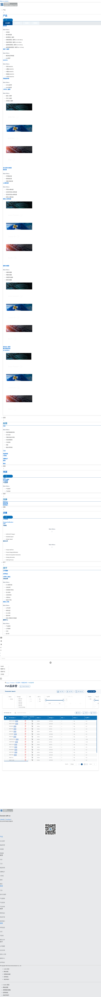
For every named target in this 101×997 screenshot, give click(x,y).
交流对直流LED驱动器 (11, 192)
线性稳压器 (9, 178)
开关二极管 (9, 98)
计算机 (5, 455)
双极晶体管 (6, 78)
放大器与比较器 (7, 168)
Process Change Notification (12, 552)
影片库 (7, 633)
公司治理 (8, 608)
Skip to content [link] (4, 1)
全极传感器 (9, 272)
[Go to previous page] (79, 764)
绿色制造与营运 (10, 590)
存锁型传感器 (9, 277)
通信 (4, 463)
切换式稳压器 (9, 181)
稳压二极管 (9, 95)
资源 (5, 472)
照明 (4, 460)
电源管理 (5, 453)
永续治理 (8, 587)
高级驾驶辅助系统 (10, 432)
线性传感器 (9, 280)
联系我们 (5, 505)
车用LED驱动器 (9, 189)
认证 (4, 523)
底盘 (7, 445)
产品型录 (8, 488)
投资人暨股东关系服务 (11, 618)
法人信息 (8, 613)
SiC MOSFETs (6, 350)
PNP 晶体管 (9, 87)
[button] (52, 29)
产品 (5, 16)
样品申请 (5, 503)
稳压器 (5, 169)
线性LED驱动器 (9, 197)
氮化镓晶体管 (6, 348)
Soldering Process (9, 560)
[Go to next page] (87, 764)
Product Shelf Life (9, 549)
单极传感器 (9, 275)
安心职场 (8, 592)
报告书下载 (8, 600)
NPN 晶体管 (9, 85)
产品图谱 (5, 481)
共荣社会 (8, 597)
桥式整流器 (9, 34)
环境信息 (5, 519)
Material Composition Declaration (13, 554)
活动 (7, 631)
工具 (4, 478)
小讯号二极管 (6, 89)
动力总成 (8, 434)
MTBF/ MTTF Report (10, 534)
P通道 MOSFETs (9, 71)
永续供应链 (8, 595)
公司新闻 (8, 628)
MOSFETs (5, 60)
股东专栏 (8, 615)
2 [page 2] (84, 764)
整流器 (5, 25)
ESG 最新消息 (9, 584)
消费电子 (5, 458)
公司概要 (5, 570)
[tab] (8, 23)
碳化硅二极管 (6, 347)
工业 (4, 450)
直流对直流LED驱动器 (11, 194)
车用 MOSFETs (9, 66)
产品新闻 (8, 626)
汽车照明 (8, 442)
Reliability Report (9, 536)
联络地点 (5, 502)
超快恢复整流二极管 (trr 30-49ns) (14, 44)
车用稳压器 (9, 176)
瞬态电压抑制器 (10, 55)
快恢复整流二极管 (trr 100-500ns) (14, 39)
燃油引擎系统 (9, 447)
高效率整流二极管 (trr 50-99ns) (13, 42)
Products (12, 682)
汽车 (4, 426)
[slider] (45, 700)
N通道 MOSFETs (10, 69)
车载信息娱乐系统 (10, 437)
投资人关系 (6, 602)
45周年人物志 (6, 576)
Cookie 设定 (6, 969)
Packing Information (10, 557)
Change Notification (8, 522)
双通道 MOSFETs (10, 74)
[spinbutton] (49, 703)
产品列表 (8, 491)
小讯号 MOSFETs (10, 76)
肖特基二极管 (9, 101)
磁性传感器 (6, 265)
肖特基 (8, 32)
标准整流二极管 (10, 37)
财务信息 (8, 610)
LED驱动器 (6, 183)
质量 (5, 513)
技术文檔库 (6, 479)
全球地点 (5, 573)
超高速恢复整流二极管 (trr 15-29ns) (15, 47)
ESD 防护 (8, 58)
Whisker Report (9, 539)
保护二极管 (6, 49)
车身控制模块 (9, 439)
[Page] (94, 764)
